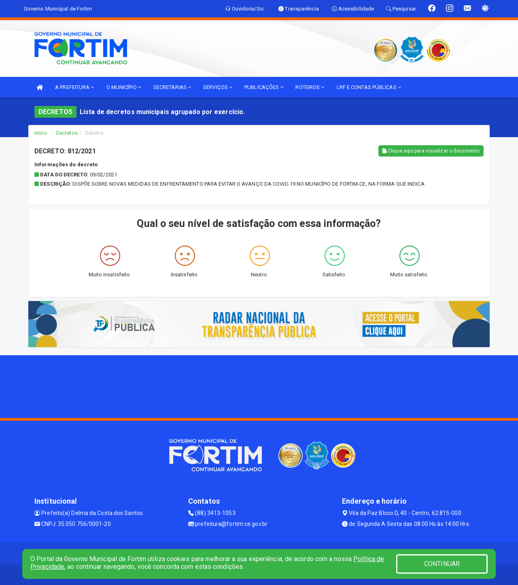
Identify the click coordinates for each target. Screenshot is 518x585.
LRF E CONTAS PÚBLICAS (369, 87)
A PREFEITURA (74, 87)
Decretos (67, 133)
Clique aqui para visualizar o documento (431, 151)
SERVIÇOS (217, 87)
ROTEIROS (309, 87)
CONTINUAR (442, 564)
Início (40, 133)
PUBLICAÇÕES (263, 87)
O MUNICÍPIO (123, 87)
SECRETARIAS (172, 87)
